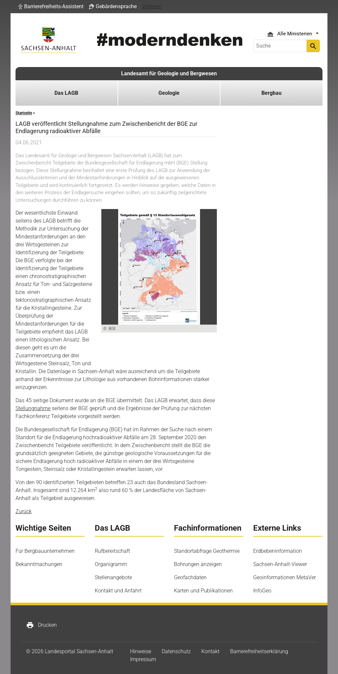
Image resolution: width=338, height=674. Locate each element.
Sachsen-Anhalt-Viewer (280, 564)
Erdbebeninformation (277, 551)
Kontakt (210, 651)
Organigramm (111, 564)
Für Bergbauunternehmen (45, 551)
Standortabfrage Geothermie (207, 551)
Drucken (41, 625)
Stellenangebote (113, 577)
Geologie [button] (169, 93)
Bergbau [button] (271, 93)
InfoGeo (262, 590)
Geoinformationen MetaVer (284, 577)
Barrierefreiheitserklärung (259, 651)
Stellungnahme (33, 408)
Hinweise (140, 651)
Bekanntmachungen (39, 564)
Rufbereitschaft (112, 551)
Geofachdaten (190, 577)
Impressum (143, 659)
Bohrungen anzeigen (198, 564)
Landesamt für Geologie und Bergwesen (169, 73)
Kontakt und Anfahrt (118, 590)
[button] (51, 7)
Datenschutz (176, 651)
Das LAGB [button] (66, 93)
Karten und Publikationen (203, 590)
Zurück (24, 511)
